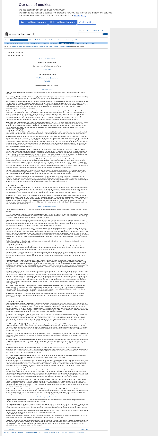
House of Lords (24, 43)
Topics (93, 43)
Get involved (62, 40)
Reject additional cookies (62, 22)
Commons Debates (65, 46)
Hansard (56, 46)
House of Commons (11, 43)
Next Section (10, 429)
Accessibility (78, 30)
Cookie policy (72, 432)
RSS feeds (96, 30)
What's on (33, 43)
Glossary (13, 432)
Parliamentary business (19, 40)
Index (47, 429)
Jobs (40, 432)
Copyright (56, 432)
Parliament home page (18, 46)
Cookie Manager (80, 432)
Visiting (70, 40)
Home (7, 40)
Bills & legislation (43, 43)
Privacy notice (64, 432)
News (87, 43)
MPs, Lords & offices (36, 40)
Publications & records (67, 43)
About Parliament (50, 40)
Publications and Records (45, 46)
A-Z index (7, 432)
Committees (54, 43)
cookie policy (80, 15)
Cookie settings (86, 22)
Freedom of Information (31, 432)
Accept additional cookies (33, 22)
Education (78, 40)
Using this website (48, 432)
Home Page (84, 429)
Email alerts (88, 30)
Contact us (105, 30)
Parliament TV (79, 43)
